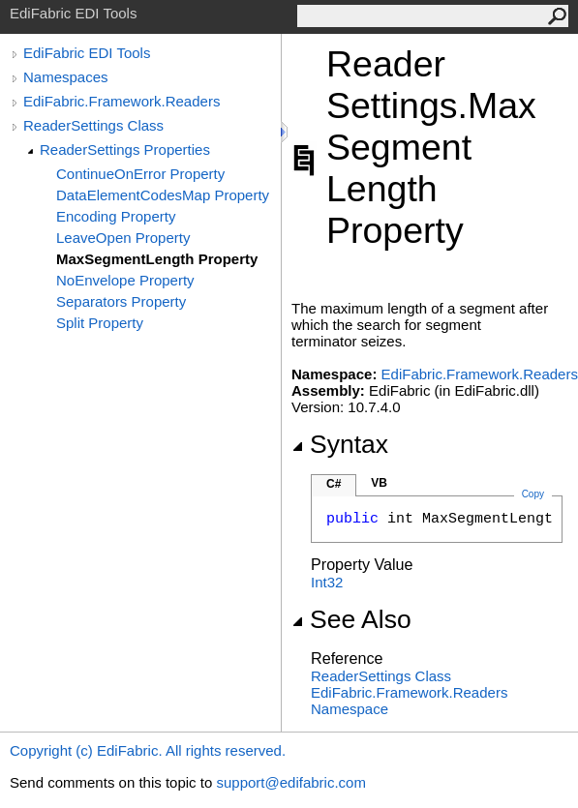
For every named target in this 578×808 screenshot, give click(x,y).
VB (379, 483)
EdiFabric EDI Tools (86, 53)
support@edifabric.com (290, 782)
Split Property (99, 322)
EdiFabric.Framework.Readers (121, 101)
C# (333, 484)
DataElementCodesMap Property (162, 195)
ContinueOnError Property (140, 173)
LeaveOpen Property (123, 237)
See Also (351, 619)
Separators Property (121, 301)
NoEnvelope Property (125, 280)
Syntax (339, 444)
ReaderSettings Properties (125, 149)
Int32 (327, 582)
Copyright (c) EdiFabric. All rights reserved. (148, 750)
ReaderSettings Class (93, 125)
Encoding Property (115, 216)
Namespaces (65, 77)
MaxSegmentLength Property (157, 259)
